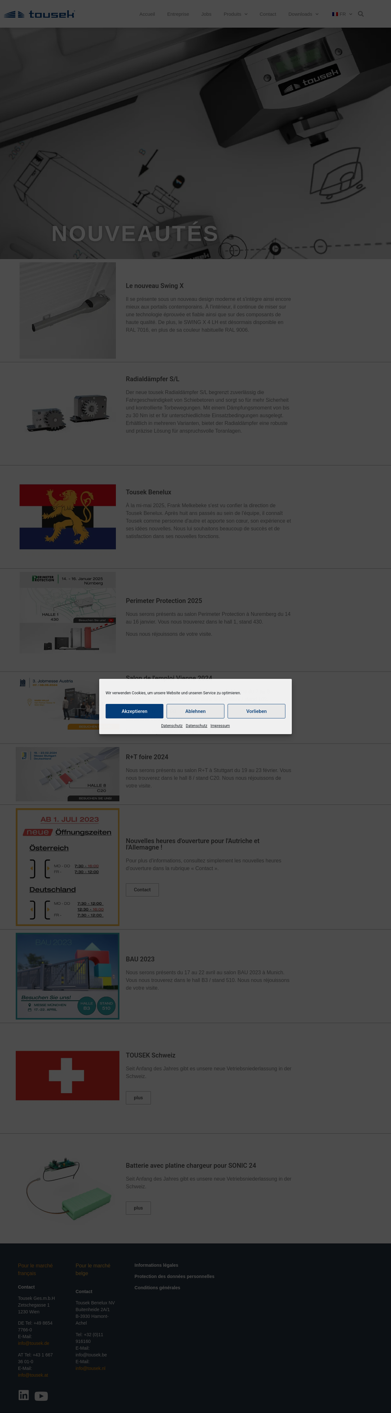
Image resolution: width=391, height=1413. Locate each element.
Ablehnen (195, 711)
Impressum (220, 726)
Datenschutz (172, 726)
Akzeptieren (134, 711)
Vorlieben (256, 711)
